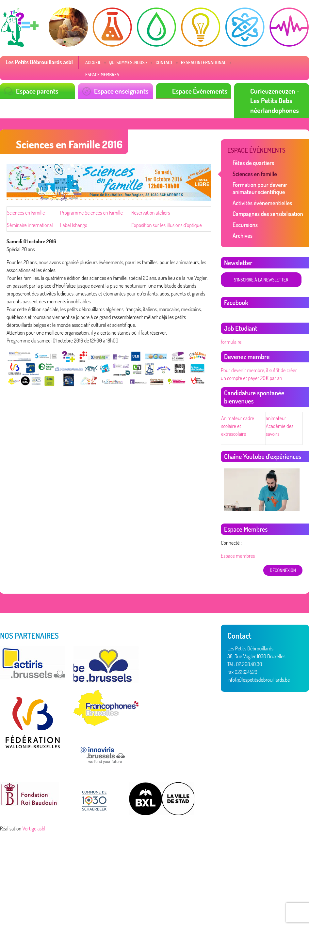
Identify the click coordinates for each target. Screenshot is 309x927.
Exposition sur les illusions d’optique (166, 225)
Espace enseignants (121, 90)
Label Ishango (73, 225)
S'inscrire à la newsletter (261, 279)
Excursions (245, 224)
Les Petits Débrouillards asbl (39, 62)
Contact (164, 62)
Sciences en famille (255, 173)
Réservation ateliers (150, 212)
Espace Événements (199, 90)
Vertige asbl (34, 828)
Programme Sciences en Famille (91, 212)
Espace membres (102, 74)
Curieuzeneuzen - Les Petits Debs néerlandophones (275, 100)
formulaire (231, 342)
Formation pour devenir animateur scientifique (260, 188)
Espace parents (37, 90)
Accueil (93, 62)
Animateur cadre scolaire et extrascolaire (237, 426)
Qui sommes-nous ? (128, 62)
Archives (242, 235)
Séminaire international (30, 225)
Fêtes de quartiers (253, 162)
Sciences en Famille (26, 212)
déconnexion (283, 570)
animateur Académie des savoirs (280, 426)
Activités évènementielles (262, 202)
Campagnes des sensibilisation (268, 213)
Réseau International (203, 62)
